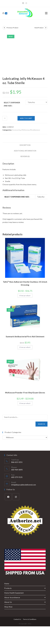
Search (41, 424)
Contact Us (17, 619)
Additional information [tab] (25, 151)
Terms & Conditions (29, 619)
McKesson (25, 130)
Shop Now (8, 607)
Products (25, 588)
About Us (25, 602)
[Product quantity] (4, 118)
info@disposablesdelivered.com (23, 485)
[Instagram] (26, 3)
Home (6, 584)
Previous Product (12, 28)
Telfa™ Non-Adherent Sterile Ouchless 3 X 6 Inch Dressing (25, 283)
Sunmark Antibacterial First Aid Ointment (25, 336)
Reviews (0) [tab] (25, 156)
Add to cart (26, 118)
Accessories (16, 130)
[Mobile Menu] (46, 13)
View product (24, 295)
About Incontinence (25, 598)
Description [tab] (25, 145)
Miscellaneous (35, 130)
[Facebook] (23, 3)
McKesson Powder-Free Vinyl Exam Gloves (25, 392)
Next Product (38, 28)
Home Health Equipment (14, 593)
